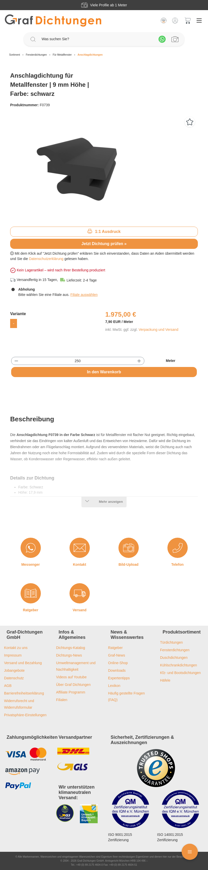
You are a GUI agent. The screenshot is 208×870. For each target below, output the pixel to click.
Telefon (177, 564)
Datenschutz (14, 678)
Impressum (13, 655)
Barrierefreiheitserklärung (24, 693)
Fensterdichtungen (174, 650)
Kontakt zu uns (16, 648)
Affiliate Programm (70, 692)
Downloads (117, 670)
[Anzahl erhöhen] (139, 361)
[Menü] (199, 20)
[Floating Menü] (190, 852)
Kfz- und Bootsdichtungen (180, 673)
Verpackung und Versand (158, 330)
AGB (8, 686)
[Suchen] (33, 39)
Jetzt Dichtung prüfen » (104, 244)
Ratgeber (30, 610)
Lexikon (114, 686)
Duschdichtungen (173, 658)
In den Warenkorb (104, 372)
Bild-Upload (128, 564)
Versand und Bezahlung (23, 663)
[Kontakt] (80, 548)
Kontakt (79, 564)
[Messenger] (31, 548)
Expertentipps (119, 678)
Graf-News (116, 655)
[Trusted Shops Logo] (156, 768)
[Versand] (80, 593)
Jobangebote (14, 670)
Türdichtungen (171, 642)
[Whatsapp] (162, 39)
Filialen (61, 700)
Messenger (30, 564)
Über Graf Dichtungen (73, 685)
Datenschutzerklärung (46, 259)
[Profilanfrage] (175, 39)
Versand (79, 610)
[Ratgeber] (31, 593)
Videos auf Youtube (71, 677)
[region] (104, 168)
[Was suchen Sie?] (97, 39)
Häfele (165, 680)
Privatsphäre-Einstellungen (25, 715)
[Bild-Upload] (128, 548)
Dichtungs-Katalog (70, 648)
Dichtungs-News (69, 655)
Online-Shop (118, 663)
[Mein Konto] (175, 20)
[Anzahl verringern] (16, 361)
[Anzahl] (77, 361)
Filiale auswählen (83, 295)
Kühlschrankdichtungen (178, 665)
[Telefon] (177, 548)
